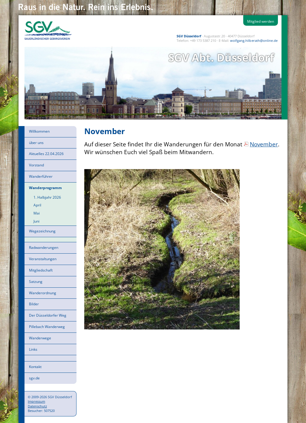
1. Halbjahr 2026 (47, 197)
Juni (36, 221)
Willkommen (39, 131)
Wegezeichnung (42, 231)
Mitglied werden (260, 21)
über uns (36, 142)
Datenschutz (37, 406)
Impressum (36, 401)
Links (33, 349)
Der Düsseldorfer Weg (47, 315)
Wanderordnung (42, 292)
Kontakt (35, 366)
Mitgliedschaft (41, 270)
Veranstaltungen (42, 258)
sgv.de (34, 378)
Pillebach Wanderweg (47, 326)
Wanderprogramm (45, 187)
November (264, 144)
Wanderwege (40, 338)
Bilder (34, 303)
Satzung (35, 281)
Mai (36, 213)
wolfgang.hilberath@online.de (254, 40)
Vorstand (36, 165)
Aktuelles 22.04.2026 (46, 153)
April (37, 205)
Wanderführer (41, 176)
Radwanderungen (43, 247)
